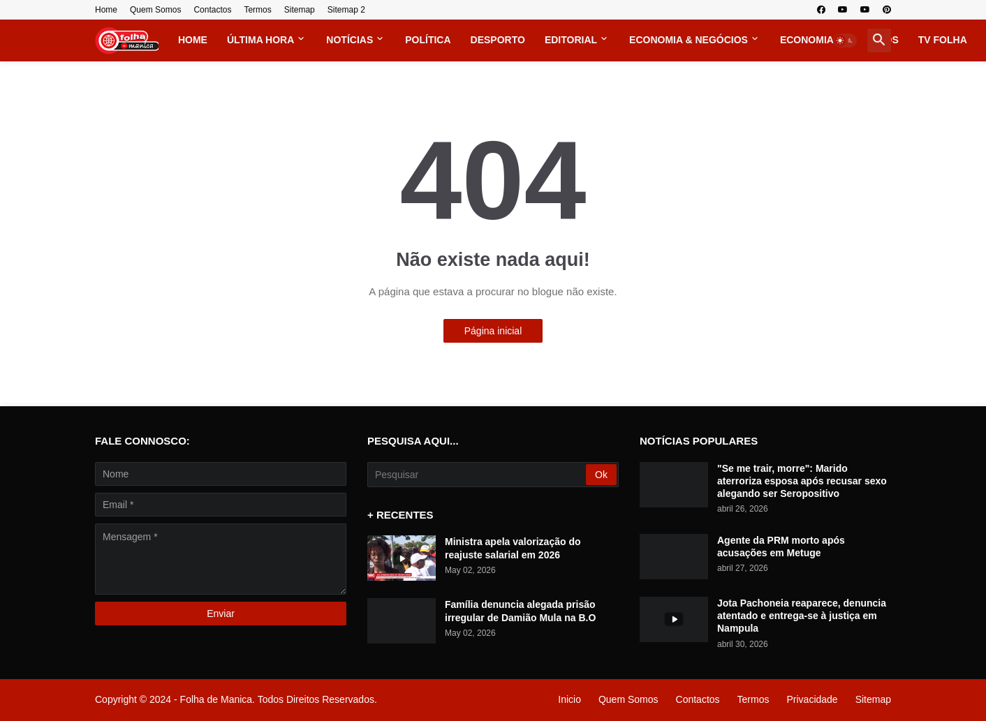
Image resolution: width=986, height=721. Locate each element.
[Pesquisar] (477, 474)
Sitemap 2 (346, 10)
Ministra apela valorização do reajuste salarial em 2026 (513, 548)
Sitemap (299, 10)
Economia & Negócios (688, 39)
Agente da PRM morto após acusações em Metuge (781, 546)
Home (106, 10)
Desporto (498, 39)
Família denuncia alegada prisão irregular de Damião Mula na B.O (520, 611)
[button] (845, 40)
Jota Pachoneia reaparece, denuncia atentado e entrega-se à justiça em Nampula (801, 615)
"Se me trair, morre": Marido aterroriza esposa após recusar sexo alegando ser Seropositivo (802, 481)
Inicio (569, 699)
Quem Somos (155, 10)
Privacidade (811, 699)
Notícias (349, 39)
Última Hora (260, 39)
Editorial (571, 39)
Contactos (212, 10)
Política (427, 39)
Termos (257, 10)
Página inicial (493, 330)
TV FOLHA (942, 39)
